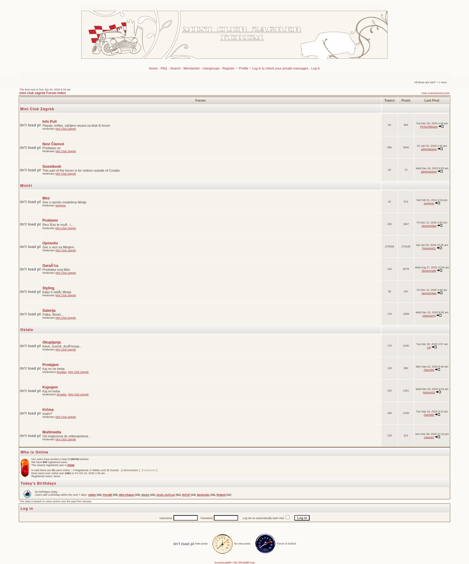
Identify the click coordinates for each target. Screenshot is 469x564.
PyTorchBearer (429, 126)
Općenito (50, 243)
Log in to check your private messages (280, 68)
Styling (48, 288)
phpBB (228, 562)
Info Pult (49, 122)
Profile (244, 68)
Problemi (50, 220)
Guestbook (51, 166)
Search (175, 68)
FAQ (164, 68)
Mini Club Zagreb (37, 109)
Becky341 (203, 494)
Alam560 (429, 369)
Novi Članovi (53, 144)
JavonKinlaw (429, 225)
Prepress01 (429, 248)
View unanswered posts (435, 93)
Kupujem (50, 387)
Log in (315, 68)
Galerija (49, 311)
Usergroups (211, 68)
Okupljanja (51, 342)
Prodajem (50, 365)
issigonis (60, 205)
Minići (26, 186)
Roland (221, 494)
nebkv (92, 494)
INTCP (186, 494)
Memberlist (191, 68)
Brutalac (62, 372)
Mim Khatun (127, 494)
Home (153, 68)
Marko (145, 494)
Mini (46, 198)
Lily (429, 347)
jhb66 (70, 465)
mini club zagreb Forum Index (42, 93)
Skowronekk (429, 270)
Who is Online (34, 452)
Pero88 (107, 494)
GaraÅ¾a (50, 266)
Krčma (48, 410)
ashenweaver (429, 149)
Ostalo (26, 330)
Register (229, 68)
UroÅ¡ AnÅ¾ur (165, 494)
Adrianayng (429, 315)
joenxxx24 (429, 392)
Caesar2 (429, 437)
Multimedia (51, 432)
